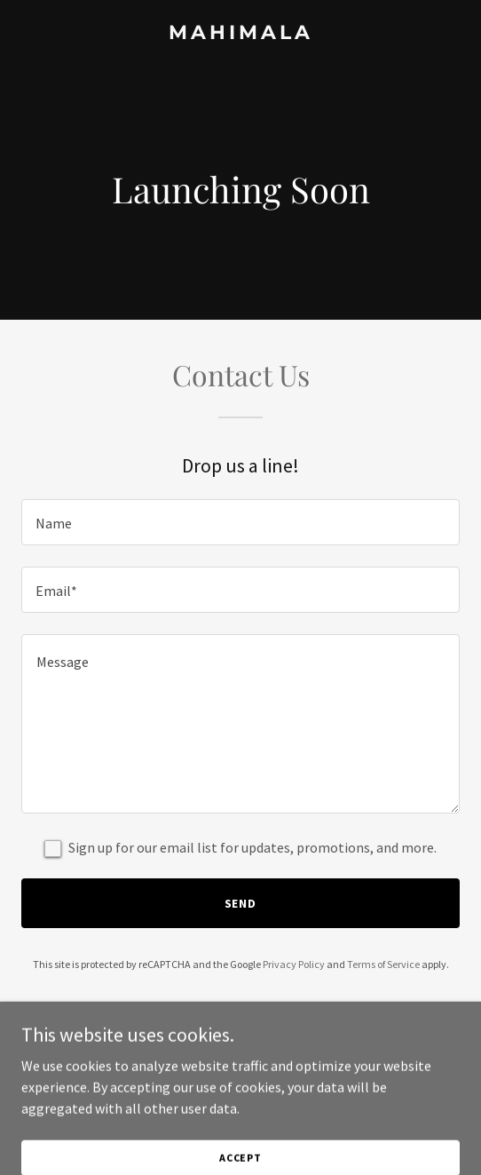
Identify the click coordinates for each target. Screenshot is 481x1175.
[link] (240, 34)
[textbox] (240, 522)
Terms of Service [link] (383, 964)
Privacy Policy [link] (294, 964)
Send (241, 903)
